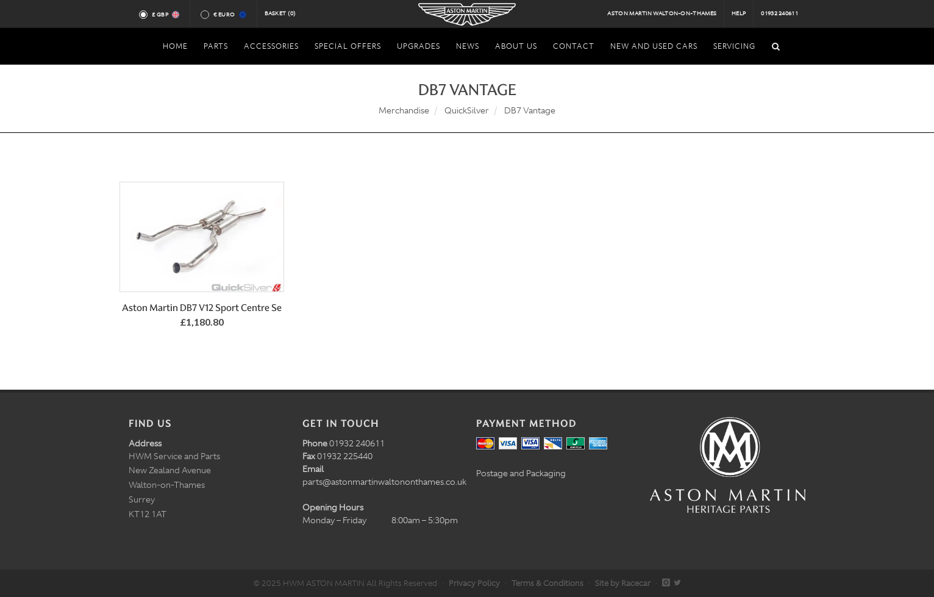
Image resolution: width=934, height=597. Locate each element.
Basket (280, 13)
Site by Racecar (623, 583)
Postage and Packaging (521, 473)
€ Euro (229, 14)
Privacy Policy (474, 583)
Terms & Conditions (547, 583)
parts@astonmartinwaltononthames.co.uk (384, 481)
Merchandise (404, 110)
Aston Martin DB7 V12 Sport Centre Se (202, 307)
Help (739, 13)
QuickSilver (466, 110)
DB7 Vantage (529, 110)
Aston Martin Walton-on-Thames (661, 13)
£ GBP (165, 14)
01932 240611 (779, 13)
